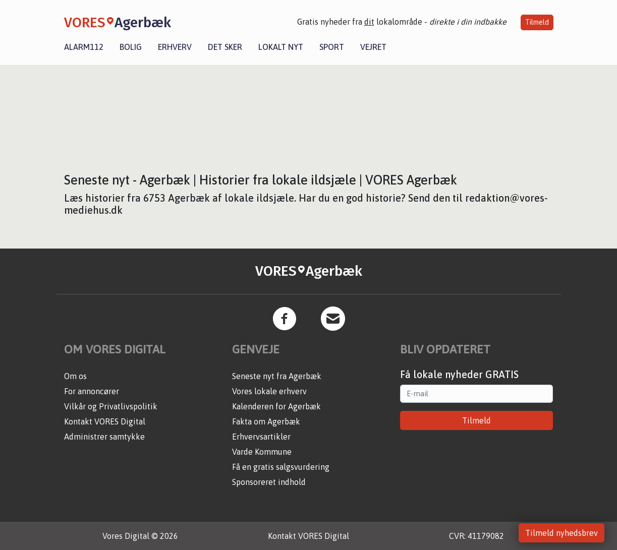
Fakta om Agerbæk (266, 421)
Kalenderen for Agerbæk (276, 406)
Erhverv (175, 46)
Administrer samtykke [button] (104, 436)
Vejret (373, 46)
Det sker (225, 46)
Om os (75, 376)
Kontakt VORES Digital (104, 421)
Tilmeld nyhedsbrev (561, 532)
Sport (331, 46)
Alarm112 (83, 46)
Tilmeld (537, 22)
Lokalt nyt (280, 46)
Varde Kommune (262, 451)
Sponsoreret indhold (269, 481)
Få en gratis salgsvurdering (280, 466)
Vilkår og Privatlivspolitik (110, 406)
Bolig (131, 46)
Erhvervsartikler (261, 436)
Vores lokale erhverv (269, 391)
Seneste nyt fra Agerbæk (276, 376)
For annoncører (91, 391)
